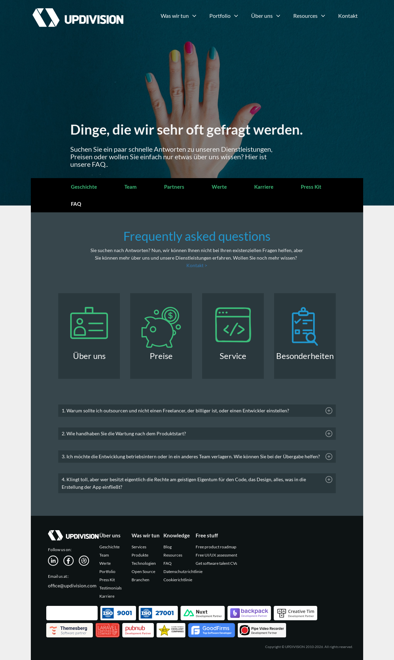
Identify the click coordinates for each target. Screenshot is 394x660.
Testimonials (110, 587)
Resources (172, 555)
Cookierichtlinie (177, 579)
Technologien (144, 563)
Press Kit (311, 187)
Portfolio (107, 571)
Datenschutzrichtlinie (182, 571)
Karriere (263, 187)
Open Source (143, 571)
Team (130, 187)
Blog (167, 546)
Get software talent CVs (216, 563)
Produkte (140, 555)
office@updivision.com (72, 585)
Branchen (140, 579)
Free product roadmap (216, 546)
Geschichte (84, 187)
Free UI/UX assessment (216, 555)
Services (139, 546)
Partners (174, 187)
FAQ (76, 204)
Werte (219, 187)
